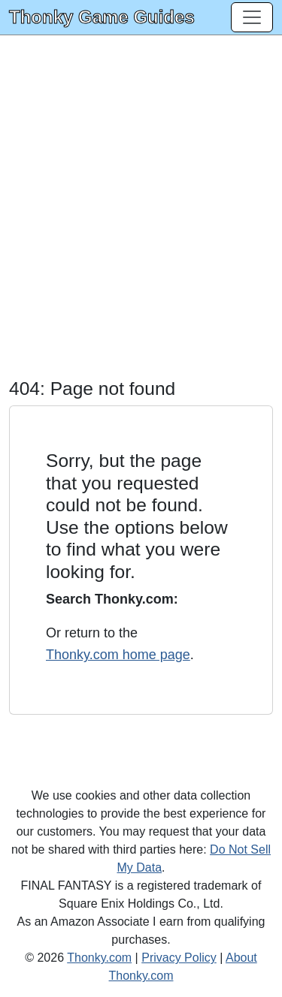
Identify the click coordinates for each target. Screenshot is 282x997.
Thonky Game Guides (102, 17)
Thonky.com (99, 957)
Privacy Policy (179, 957)
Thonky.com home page (118, 654)
